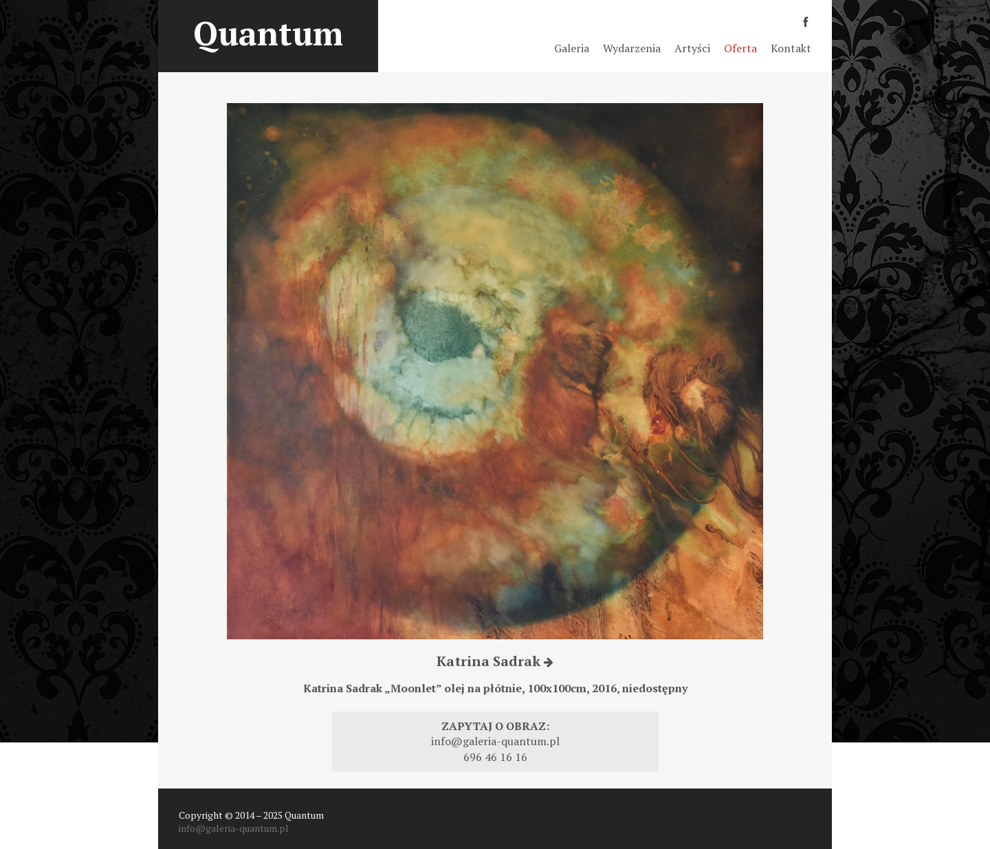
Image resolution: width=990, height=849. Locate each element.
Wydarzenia (632, 48)
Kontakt (791, 48)
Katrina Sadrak (495, 661)
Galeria (571, 48)
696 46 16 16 (495, 756)
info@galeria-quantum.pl (495, 741)
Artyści (692, 48)
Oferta (740, 48)
